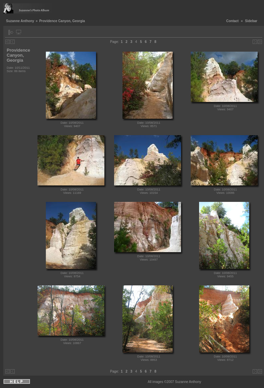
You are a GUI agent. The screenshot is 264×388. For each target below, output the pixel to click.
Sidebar (251, 21)
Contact (232, 21)
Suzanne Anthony (20, 21)
